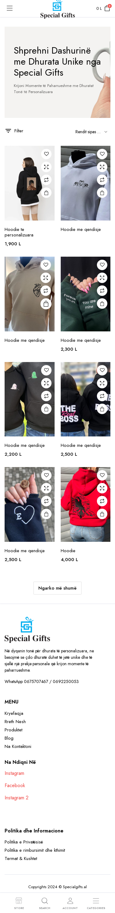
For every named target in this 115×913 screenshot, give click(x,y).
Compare (46, 180)
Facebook (15, 785)
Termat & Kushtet (21, 858)
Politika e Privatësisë (24, 842)
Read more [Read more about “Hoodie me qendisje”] (102, 193)
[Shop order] (90, 132)
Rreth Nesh (15, 721)
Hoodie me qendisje (81, 229)
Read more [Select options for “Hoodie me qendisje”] (46, 304)
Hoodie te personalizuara (19, 232)
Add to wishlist (46, 154)
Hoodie (68, 550)
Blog (9, 738)
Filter (14, 130)
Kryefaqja (14, 713)
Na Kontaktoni (18, 746)
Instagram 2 (17, 797)
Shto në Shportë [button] (46, 193)
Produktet (13, 729)
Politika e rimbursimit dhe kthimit (35, 850)
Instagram (14, 773)
